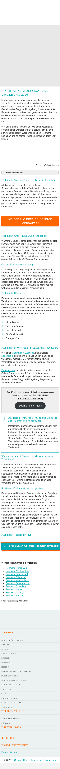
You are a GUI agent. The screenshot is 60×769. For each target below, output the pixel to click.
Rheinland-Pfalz (10, 685)
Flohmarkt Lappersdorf (17, 574)
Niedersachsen (9, 676)
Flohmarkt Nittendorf (16, 577)
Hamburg (6, 662)
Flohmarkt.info (8, 370)
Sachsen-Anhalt (10, 698)
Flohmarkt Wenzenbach (17, 580)
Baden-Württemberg (12, 640)
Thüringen (7, 707)
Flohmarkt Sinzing (14, 592)
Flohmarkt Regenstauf (16, 568)
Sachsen (6, 694)
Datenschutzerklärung (30, 398)
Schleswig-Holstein (12, 703)
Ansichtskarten (10, 719)
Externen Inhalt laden (30, 405)
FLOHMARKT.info (20, 760)
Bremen (5, 658)
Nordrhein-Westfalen (13, 680)
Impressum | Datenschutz (43, 760)
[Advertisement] (29, 56)
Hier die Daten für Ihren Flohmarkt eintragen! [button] (31, 545)
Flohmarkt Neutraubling (17, 571)
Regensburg (7, 356)
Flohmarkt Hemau (14, 589)
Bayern (5, 645)
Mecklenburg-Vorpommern (16, 671)
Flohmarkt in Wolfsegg (23, 353)
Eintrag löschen (9, 752)
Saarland (6, 689)
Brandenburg (9, 653)
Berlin (5, 649)
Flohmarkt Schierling (16, 586)
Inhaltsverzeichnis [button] (13, 172)
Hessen (5, 667)
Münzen (5, 723)
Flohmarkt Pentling (15, 595)
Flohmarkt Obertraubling (18, 583)
